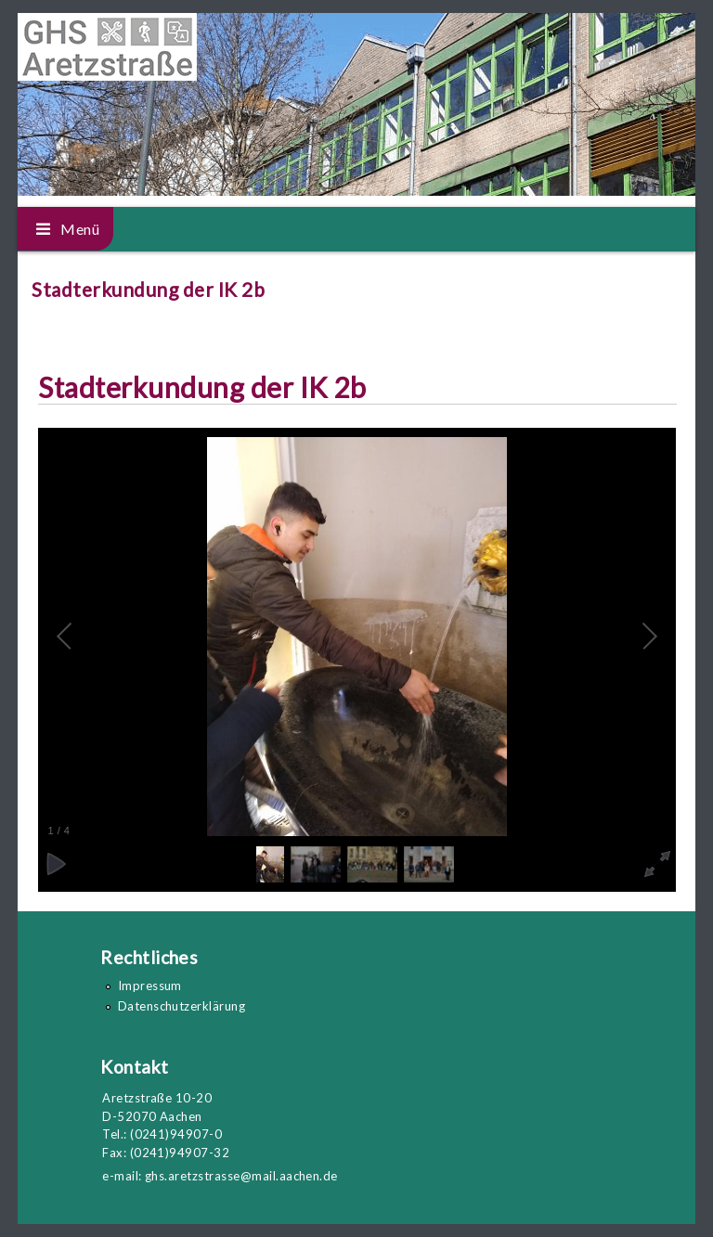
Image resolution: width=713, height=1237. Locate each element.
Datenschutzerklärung (182, 1006)
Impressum (150, 985)
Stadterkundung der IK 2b (202, 387)
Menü (79, 229)
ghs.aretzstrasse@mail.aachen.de (241, 1175)
